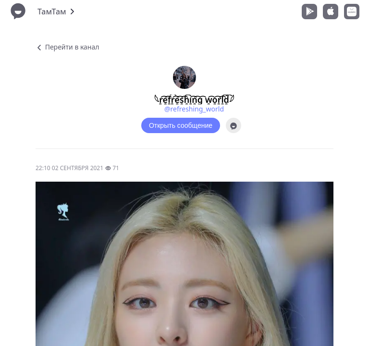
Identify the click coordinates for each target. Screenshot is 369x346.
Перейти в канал (67, 46)
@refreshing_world (194, 108)
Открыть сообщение (180, 125)
